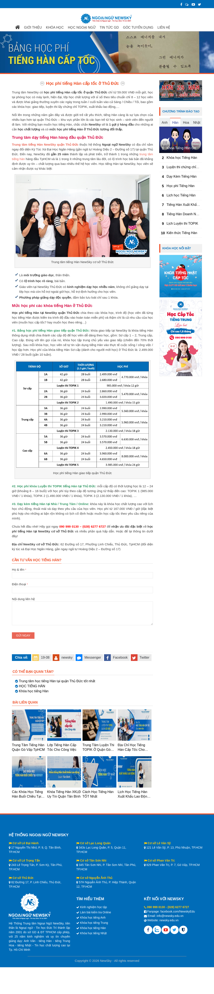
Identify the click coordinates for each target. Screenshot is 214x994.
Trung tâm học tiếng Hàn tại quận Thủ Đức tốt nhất (57, 681)
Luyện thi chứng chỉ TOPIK (187, 167)
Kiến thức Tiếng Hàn (182, 233)
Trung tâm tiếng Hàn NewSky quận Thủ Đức (45, 144)
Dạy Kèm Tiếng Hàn (181, 176)
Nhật (196, 122)
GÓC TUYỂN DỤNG (138, 27)
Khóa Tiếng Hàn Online (184, 148)
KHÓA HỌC (55, 27)
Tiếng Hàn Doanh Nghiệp (185, 214)
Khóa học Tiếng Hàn (182, 157)
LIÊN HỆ (164, 27)
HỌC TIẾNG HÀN (32, 686)
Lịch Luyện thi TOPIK (182, 223)
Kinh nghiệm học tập (93, 907)
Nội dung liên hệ (82, 601)
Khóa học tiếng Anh (93, 917)
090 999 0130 (156, 907)
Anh (164, 122)
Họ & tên (82, 572)
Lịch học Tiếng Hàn (181, 195)
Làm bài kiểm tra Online (95, 912)
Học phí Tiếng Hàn (181, 186)
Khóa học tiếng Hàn (33, 691)
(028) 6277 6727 (178, 907)
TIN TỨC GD (109, 27)
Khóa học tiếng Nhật (93, 933)
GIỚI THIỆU (33, 27)
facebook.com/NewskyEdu (177, 911)
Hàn (175, 122)
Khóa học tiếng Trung (94, 922)
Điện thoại (82, 587)
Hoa (186, 122)
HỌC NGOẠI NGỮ (82, 27)
